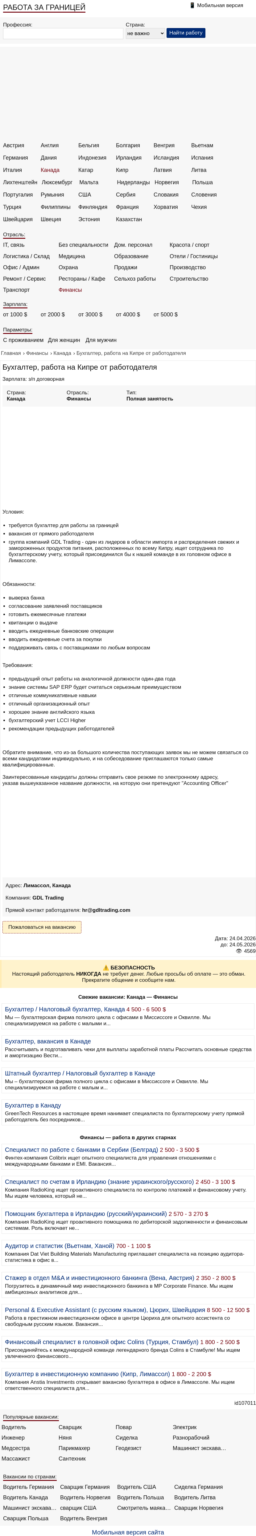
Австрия (13, 145)
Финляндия (92, 207)
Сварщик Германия (85, 1487)
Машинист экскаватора (200, 1448)
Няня (65, 1438)
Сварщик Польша (25, 1518)
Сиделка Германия (198, 1487)
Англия (50, 145)
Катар (85, 170)
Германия (15, 158)
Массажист (16, 1459)
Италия (12, 170)
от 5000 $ (166, 314)
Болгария (128, 145)
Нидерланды (133, 182)
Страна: (135, 25)
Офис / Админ (21, 267)
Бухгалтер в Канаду (33, 1105)
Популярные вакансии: (31, 1417)
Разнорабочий (191, 1438)
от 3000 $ (90, 314)
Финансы (70, 290)
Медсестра (16, 1448)
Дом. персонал (133, 245)
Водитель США (136, 1487)
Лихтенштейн (20, 182)
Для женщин (64, 340)
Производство (188, 267)
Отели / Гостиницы (194, 256)
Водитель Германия (28, 1487)
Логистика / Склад (26, 256)
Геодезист (129, 1448)
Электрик (184, 1427)
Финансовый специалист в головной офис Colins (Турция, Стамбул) (102, 1342)
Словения (204, 195)
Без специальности (83, 245)
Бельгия (88, 145)
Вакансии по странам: (30, 1477)
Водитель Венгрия (83, 1518)
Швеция (51, 219)
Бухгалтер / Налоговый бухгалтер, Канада (65, 1009)
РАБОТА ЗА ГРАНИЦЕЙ (44, 7)
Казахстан (129, 219)
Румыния (52, 195)
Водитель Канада (25, 1497)
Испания (202, 158)
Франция (127, 207)
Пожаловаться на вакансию (42, 927)
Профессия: (17, 25)
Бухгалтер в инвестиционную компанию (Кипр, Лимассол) (87, 1374)
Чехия (199, 207)
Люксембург (57, 182)
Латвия (163, 170)
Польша (202, 182)
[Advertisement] (129, 96)
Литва (198, 170)
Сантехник (72, 1459)
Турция (12, 207)
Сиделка (127, 1438)
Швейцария (18, 219)
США (84, 195)
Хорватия (166, 207)
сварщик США (78, 1508)
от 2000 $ (53, 314)
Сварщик (70, 1427)
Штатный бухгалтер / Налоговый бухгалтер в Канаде (80, 1073)
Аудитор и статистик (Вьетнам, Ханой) (59, 1245)
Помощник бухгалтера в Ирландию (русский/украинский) (86, 1213)
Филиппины (56, 207)
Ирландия (129, 158)
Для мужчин (100, 340)
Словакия (166, 195)
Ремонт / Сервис (24, 279)
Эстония (89, 219)
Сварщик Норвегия (198, 1508)
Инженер (13, 1438)
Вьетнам (202, 145)
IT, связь (14, 245)
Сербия (125, 195)
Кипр (122, 170)
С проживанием (23, 340)
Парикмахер (74, 1448)
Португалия (18, 195)
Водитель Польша (140, 1497)
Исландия (166, 158)
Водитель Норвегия (85, 1497)
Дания (49, 158)
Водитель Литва (195, 1497)
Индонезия (92, 158)
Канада (50, 170)
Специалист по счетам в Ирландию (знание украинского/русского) (99, 1181)
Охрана (68, 267)
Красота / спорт (189, 245)
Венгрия (164, 145)
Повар (124, 1427)
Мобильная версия (220, 5)
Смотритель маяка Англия (144, 1508)
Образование (131, 256)
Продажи (125, 267)
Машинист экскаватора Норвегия (30, 1508)
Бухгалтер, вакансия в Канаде (48, 1041)
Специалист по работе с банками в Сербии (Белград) (81, 1149)
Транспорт (16, 290)
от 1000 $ (15, 314)
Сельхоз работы (135, 279)
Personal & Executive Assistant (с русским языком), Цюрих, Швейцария (105, 1309)
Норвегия (167, 182)
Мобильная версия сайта (128, 1532)
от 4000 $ (128, 314)
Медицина (72, 256)
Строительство (189, 279)
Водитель (14, 1427)
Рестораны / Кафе (82, 279)
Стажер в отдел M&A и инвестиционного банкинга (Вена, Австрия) (99, 1277)
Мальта (88, 182)
